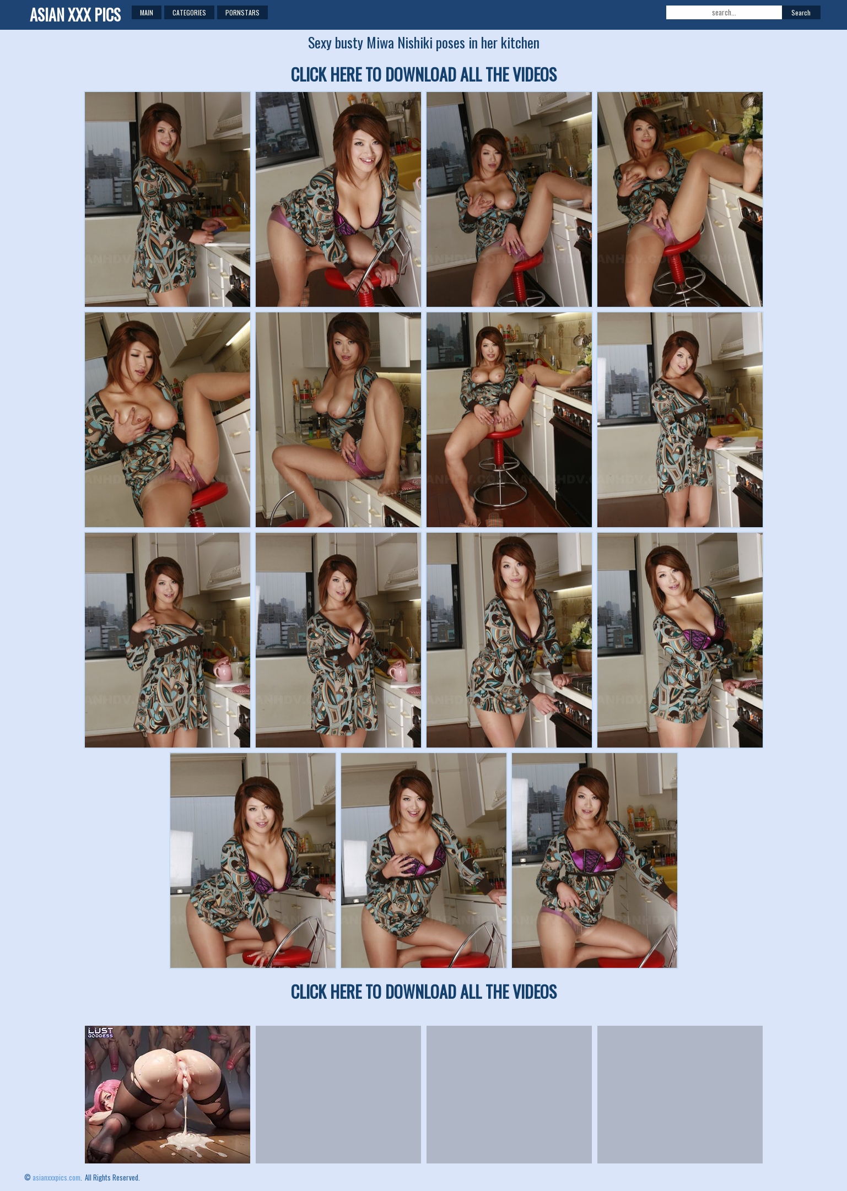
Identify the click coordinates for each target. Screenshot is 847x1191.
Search (801, 12)
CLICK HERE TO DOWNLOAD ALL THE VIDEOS (424, 74)
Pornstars (242, 12)
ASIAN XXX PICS (75, 14)
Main (146, 12)
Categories (189, 12)
